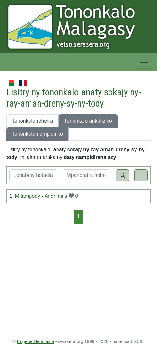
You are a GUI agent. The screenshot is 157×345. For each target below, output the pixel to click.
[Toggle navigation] (144, 62)
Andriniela (55, 196)
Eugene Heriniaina (35, 341)
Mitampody (27, 196)
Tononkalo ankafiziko (88, 121)
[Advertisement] (78, 278)
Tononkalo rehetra (32, 121)
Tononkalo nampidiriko (37, 134)
